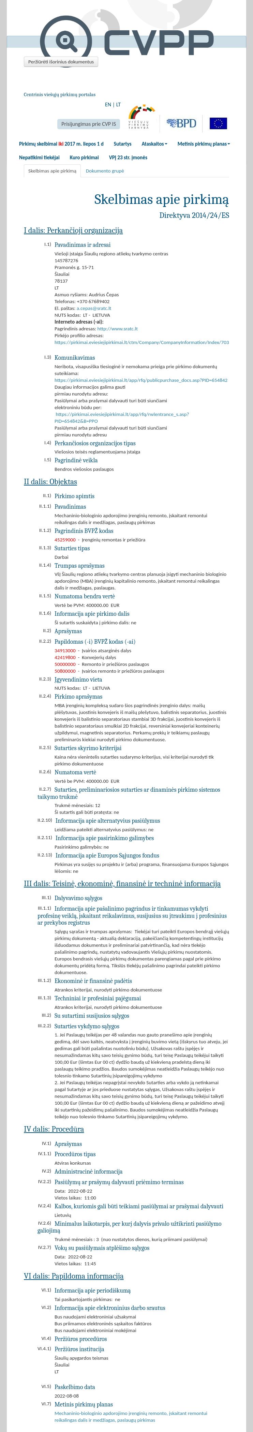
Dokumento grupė (105, 171)
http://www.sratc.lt (118, 329)
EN (108, 104)
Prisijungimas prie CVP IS (88, 124)
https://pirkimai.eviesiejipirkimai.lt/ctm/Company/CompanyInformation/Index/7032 (143, 342)
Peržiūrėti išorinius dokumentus (61, 62)
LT (118, 104)
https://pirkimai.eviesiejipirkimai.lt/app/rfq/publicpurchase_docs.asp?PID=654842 (141, 380)
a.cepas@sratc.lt (94, 308)
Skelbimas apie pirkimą (52, 171)
